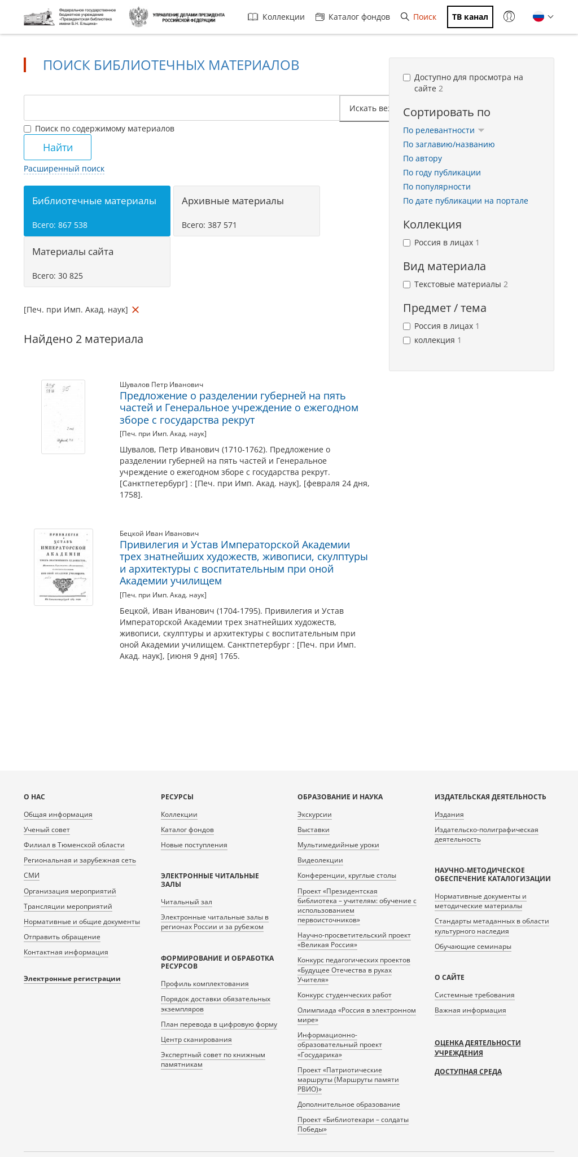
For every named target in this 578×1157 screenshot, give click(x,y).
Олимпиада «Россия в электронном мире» (356, 1014)
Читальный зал (186, 902)
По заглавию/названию (449, 144)
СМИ (32, 875)
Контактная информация (66, 952)
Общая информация (58, 814)
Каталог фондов (353, 16)
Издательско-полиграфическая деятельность (486, 834)
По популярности (437, 186)
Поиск (418, 16)
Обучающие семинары (473, 946)
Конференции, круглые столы (346, 875)
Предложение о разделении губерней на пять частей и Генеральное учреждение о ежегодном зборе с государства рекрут (239, 407)
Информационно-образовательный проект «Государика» (339, 1044)
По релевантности (444, 130)
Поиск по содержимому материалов (99, 128)
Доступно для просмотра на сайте (463, 83)
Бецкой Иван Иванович (159, 533)
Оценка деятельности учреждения (478, 1048)
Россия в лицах (441, 242)
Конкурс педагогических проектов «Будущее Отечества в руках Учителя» (353, 969)
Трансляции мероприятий (68, 906)
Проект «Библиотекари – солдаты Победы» (353, 1124)
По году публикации (442, 172)
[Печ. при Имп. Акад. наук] (163, 433)
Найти (58, 147)
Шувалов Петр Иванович (161, 384)
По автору (422, 158)
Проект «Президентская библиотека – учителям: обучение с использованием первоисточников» (357, 905)
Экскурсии (314, 814)
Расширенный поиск (64, 168)
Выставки (313, 829)
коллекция (432, 340)
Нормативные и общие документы (82, 921)
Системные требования (475, 995)
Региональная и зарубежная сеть (80, 860)
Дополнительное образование (348, 1104)
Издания (449, 814)
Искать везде (378, 108)
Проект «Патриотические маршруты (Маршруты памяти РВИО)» (348, 1079)
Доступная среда (468, 1071)
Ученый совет (47, 829)
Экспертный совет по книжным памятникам (213, 1059)
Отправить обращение (62, 937)
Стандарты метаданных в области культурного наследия (492, 925)
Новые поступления (194, 845)
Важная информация (470, 1010)
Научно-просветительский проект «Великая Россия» (354, 939)
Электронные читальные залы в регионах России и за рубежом (215, 921)
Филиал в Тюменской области (74, 845)
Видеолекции (320, 860)
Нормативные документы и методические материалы (481, 900)
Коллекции (276, 16)
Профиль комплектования (205, 983)
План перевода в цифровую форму (219, 1024)
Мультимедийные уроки (338, 845)
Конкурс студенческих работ (344, 995)
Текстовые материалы (455, 284)
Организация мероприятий (70, 891)
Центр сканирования (196, 1039)
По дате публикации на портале (465, 200)
